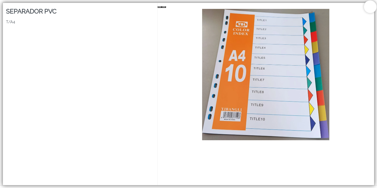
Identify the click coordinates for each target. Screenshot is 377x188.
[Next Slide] (164, 7)
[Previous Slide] (160, 7)
